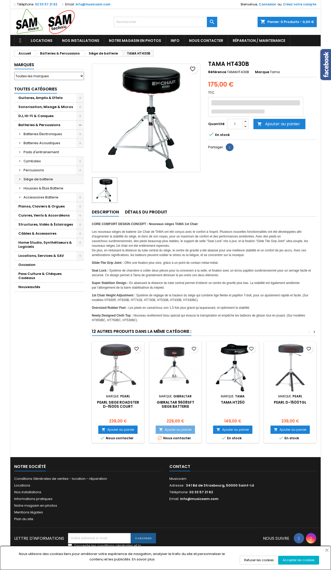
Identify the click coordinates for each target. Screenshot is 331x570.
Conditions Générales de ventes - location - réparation (60, 478)
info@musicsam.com (93, 4)
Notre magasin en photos (135, 40)
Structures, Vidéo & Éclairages (45, 224)
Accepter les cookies (299, 560)
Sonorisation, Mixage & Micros (45, 106)
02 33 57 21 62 (46, 4)
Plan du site (23, 519)
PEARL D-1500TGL (290, 402)
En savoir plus (143, 559)
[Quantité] (235, 124)
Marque (262, 72)
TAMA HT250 (233, 402)
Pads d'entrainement (41, 152)
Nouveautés (29, 286)
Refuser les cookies (259, 560)
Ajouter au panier (278, 124)
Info (175, 40)
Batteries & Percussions (39, 124)
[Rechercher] (165, 22)
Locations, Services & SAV (41, 255)
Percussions (34, 170)
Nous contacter (206, 40)
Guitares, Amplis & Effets (40, 97)
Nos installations (80, 40)
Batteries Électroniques (43, 134)
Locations (41, 40)
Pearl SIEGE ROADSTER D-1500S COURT (118, 404)
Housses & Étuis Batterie (43, 188)
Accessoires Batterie (41, 197)
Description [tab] (105, 212)
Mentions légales (28, 512)
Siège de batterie (38, 179)
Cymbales (32, 161)
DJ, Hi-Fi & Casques (36, 115)
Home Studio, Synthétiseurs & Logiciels (45, 244)
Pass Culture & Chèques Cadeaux (40, 275)
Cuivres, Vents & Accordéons (44, 215)
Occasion (26, 264)
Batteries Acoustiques (42, 143)
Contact (179, 466)
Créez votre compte (299, 4)
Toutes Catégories (35, 89)
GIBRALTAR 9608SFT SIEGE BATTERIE (175, 404)
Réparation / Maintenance (259, 40)
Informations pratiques (33, 498)
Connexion (267, 4)
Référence (217, 72)
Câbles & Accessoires (37, 233)
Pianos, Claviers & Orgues (41, 206)
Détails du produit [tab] (146, 212)
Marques (24, 65)
